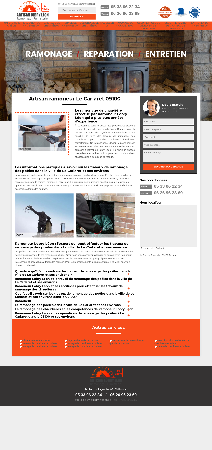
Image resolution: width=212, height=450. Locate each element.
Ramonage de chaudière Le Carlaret (86, 388)
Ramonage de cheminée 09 (51, 26)
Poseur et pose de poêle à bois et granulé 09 (149, 28)
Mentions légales (125, 444)
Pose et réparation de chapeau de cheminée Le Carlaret (175, 381)
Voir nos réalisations (106, 72)
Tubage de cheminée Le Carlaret (85, 379)
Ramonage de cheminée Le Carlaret (41, 388)
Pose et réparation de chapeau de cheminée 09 (176, 28)
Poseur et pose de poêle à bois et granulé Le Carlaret (130, 381)
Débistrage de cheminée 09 (90, 26)
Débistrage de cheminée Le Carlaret (86, 384)
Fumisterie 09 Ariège (11, 26)
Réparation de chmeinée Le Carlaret (41, 384)
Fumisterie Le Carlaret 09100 (38, 379)
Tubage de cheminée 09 (70, 26)
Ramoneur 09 (108, 26)
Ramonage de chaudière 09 (126, 26)
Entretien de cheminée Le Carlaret (175, 387)
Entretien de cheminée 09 (200, 26)
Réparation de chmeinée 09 (31, 26)
